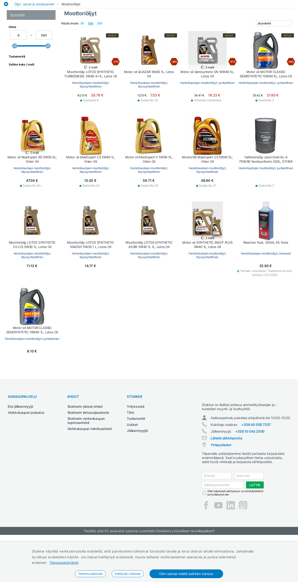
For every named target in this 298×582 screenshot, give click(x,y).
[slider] (14, 129)
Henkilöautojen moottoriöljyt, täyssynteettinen (23, 79)
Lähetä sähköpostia (226, 478)
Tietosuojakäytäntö (63, 562)
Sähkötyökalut (230, 30)
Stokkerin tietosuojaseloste (88, 448)
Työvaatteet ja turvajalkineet (271, 30)
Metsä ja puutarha (168, 30)
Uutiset (132, 460)
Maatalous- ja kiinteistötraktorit (121, 30)
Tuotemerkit (136, 454)
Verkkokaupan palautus (26, 448)
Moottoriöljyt (71, 39)
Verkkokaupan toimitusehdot (89, 464)
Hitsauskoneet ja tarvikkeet (67, 30)
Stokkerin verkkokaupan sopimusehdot (86, 456)
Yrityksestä (135, 442)
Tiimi (130, 448)
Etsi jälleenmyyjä (20, 442)
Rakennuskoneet (200, 30)
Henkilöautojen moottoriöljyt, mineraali (27, 59)
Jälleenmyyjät (137, 466)
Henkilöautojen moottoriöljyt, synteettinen (30, 68)
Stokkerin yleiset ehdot (85, 442)
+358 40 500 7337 (256, 464)
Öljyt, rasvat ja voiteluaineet (34, 39)
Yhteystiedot (221, 484)
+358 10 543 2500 (249, 471)
